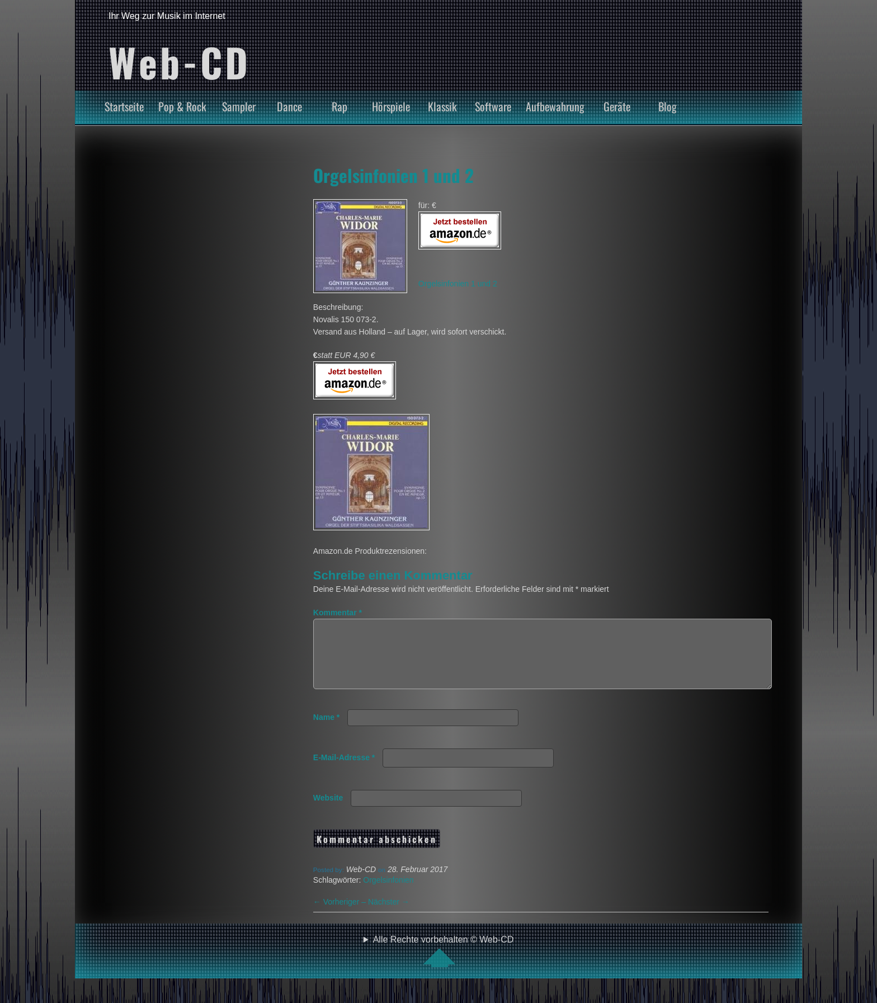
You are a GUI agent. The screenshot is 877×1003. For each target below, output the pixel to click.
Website (328, 811)
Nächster (388, 915)
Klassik (442, 106)
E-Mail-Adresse (344, 770)
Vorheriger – (340, 915)
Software (493, 106)
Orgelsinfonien (388, 893)
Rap (339, 106)
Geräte (616, 106)
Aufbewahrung (555, 106)
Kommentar (337, 612)
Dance (289, 106)
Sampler (239, 106)
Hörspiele (391, 106)
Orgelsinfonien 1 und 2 (393, 175)
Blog (667, 106)
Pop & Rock (182, 106)
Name (326, 730)
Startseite (124, 106)
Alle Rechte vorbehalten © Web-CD (443, 964)
